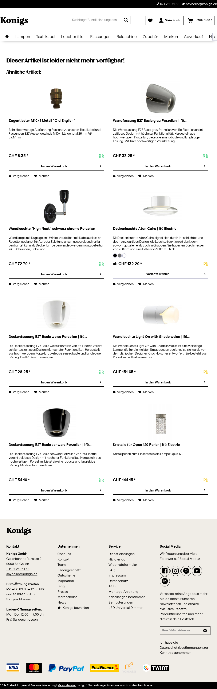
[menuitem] (100, 20)
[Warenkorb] (200, 20)
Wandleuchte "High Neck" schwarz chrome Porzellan (52, 228)
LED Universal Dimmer (125, 607)
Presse (63, 591)
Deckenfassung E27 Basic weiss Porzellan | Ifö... (48, 336)
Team (62, 564)
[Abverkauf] (193, 37)
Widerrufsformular (122, 564)
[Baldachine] (127, 37)
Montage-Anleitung (123, 591)
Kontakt (64, 559)
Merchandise (68, 597)
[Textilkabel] (45, 37)
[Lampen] (22, 37)
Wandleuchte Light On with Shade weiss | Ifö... (151, 336)
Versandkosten (67, 685)
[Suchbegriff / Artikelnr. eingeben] (100, 20)
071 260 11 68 (167, 4)
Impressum (117, 575)
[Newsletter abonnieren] (205, 630)
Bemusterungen (120, 602)
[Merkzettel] (150, 20)
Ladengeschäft (69, 570)
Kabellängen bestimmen (127, 597)
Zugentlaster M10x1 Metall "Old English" (42, 120)
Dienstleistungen (121, 554)
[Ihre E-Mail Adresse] (180, 630)
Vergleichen (19, 176)
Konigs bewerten (73, 607)
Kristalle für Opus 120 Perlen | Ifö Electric (146, 445)
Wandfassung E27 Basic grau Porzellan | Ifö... (149, 120)
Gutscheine (66, 575)
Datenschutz (118, 581)
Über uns (64, 554)
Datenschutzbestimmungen (181, 647)
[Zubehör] (150, 37)
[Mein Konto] (170, 20)
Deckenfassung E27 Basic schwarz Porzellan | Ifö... (50, 445)
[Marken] (171, 37)
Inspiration (66, 581)
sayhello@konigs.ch (199, 4)
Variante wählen (176, 273)
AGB (111, 586)
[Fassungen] (100, 37)
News (62, 602)
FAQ (111, 570)
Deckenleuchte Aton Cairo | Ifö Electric (144, 228)
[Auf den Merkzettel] (41, 176)
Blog (61, 586)
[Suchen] (126, 20)
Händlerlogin (118, 559)
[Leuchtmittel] (72, 37)
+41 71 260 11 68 (17, 569)
